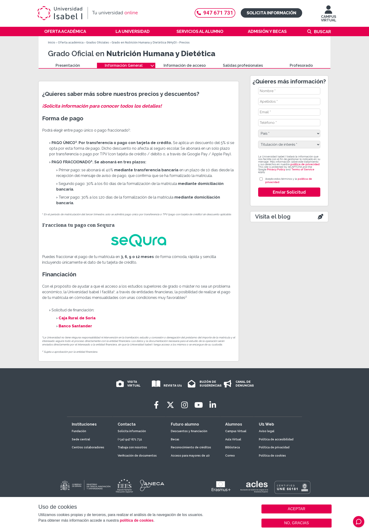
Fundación (79, 431)
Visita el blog (272, 216)
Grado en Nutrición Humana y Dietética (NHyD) (144, 42)
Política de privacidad (274, 447)
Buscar (322, 31)
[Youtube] (198, 405)
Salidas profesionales (243, 65)
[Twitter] (170, 405)
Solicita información (271, 12)
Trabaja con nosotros (132, 447)
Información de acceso (185, 65)
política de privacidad (304, 164)
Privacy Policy (276, 169)
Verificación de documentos (137, 455)
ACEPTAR (296, 509)
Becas (175, 439)
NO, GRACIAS (296, 523)
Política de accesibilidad (276, 439)
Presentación (68, 65)
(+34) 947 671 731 (130, 439)
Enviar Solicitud (289, 192)
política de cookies (136, 520)
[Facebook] (156, 405)
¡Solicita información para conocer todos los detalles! (102, 106)
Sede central (81, 439)
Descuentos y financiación (189, 431)
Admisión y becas (267, 31)
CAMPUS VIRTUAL (328, 15)
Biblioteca (232, 447)
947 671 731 (215, 13)
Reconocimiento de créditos (191, 447)
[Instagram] (184, 405)
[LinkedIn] (212, 405)
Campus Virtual (235, 431)
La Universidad (133, 31)
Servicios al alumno (199, 31)
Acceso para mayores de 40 (190, 455)
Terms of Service (302, 169)
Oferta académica (65, 31)
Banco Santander (75, 326)
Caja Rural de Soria (77, 318)
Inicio (51, 42)
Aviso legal (266, 431)
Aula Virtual (233, 439)
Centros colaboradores (88, 447)
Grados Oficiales (97, 42)
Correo (230, 455)
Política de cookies (272, 455)
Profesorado (301, 65)
